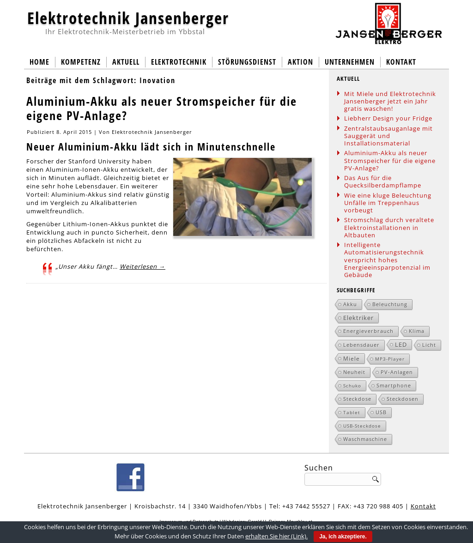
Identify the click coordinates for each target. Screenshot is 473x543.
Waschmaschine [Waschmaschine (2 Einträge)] (365, 438)
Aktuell (125, 62)
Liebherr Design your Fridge (388, 118)
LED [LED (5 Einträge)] (401, 344)
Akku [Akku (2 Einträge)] (350, 304)
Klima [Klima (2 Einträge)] (416, 330)
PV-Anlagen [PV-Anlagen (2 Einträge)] (397, 371)
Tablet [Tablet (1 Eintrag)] (351, 412)
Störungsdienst (247, 62)
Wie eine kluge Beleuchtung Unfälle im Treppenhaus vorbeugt (387, 203)
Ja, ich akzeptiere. (343, 536)
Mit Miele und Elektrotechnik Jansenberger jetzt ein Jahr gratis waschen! (390, 101)
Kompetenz (81, 62)
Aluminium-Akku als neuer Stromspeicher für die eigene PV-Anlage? (161, 108)
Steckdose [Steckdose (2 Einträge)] (357, 398)
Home (39, 62)
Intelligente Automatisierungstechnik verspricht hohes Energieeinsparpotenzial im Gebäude (387, 260)
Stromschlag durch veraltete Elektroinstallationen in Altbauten (389, 227)
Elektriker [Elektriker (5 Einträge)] (358, 318)
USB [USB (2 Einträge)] (381, 412)
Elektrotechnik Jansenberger (128, 18)
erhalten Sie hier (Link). (276, 536)
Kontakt (401, 62)
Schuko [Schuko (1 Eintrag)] (352, 385)
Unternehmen (350, 62)
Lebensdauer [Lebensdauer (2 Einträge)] (361, 344)
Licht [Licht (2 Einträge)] (429, 344)
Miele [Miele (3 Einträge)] (351, 358)
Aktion (300, 62)
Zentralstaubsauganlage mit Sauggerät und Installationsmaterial (388, 136)
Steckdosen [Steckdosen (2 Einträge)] (402, 398)
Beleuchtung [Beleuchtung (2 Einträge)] (389, 304)
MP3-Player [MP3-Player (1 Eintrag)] (390, 359)
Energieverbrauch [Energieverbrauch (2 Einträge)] (368, 330)
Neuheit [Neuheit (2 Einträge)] (354, 371)
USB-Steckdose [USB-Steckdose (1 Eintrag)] (362, 425)
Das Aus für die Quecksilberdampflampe (382, 181)
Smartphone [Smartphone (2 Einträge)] (393, 385)
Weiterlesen (142, 266)
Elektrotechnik (178, 62)
